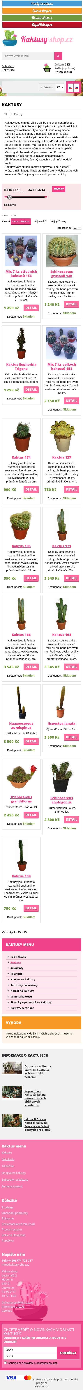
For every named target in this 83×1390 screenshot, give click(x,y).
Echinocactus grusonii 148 (61, 273)
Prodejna (7, 1207)
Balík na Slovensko (14, 1235)
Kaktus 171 (61, 546)
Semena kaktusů (21, 996)
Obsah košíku (63, 72)
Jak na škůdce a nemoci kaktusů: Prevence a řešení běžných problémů (37, 1124)
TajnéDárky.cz (42, 24)
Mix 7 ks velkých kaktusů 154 (61, 366)
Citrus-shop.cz (42, 10)
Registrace (8, 70)
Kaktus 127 (61, 457)
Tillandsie (16, 973)
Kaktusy (15, 962)
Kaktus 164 (61, 634)
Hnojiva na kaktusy (22, 979)
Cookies (7, 1310)
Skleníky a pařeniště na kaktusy (30, 1002)
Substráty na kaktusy (24, 985)
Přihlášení (8, 66)
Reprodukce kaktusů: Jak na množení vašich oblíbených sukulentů (35, 1098)
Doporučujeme (20, 221)
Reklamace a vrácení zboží (18, 1224)
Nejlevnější (40, 221)
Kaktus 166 (21, 634)
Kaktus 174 (21, 457)
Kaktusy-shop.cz (7, 114)
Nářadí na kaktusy (22, 991)
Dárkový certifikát (22, 1008)
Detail (31, 307)
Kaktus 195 (21, 546)
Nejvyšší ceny (58, 221)
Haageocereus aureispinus (21, 725)
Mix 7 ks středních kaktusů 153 (21, 273)
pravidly (28, 1362)
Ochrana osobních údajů (17, 1302)
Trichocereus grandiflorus (21, 799)
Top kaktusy (18, 956)
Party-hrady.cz (42, 3)
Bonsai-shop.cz (42, 17)
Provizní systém (12, 1229)
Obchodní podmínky (15, 1213)
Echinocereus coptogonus (61, 800)
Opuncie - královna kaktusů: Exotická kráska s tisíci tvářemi (37, 1071)
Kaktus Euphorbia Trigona (21, 366)
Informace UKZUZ (13, 1306)
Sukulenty (16, 968)
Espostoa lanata (61, 723)
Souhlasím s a (31, 1362)
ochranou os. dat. (47, 1362)
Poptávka (8, 1240)
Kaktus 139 (21, 876)
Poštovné (8, 1218)
